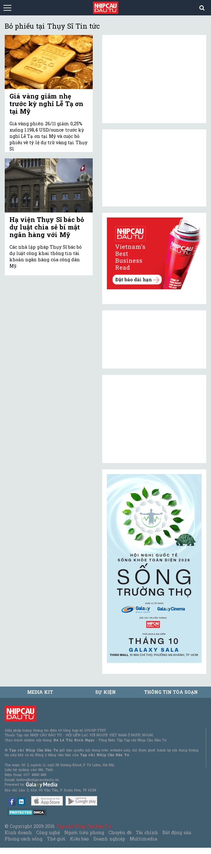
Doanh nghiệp (109, 839)
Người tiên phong (84, 832)
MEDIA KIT (40, 692)
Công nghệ (48, 832)
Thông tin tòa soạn (171, 692)
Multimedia (143, 839)
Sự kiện (105, 692)
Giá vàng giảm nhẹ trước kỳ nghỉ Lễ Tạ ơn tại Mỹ (46, 103)
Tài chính (147, 832)
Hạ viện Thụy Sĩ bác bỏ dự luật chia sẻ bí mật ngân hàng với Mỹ (46, 227)
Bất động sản (176, 832)
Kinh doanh (18, 832)
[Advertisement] (154, 419)
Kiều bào (79, 839)
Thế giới (56, 839)
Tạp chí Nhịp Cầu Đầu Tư (83, 826)
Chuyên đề (119, 832)
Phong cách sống (23, 839)
